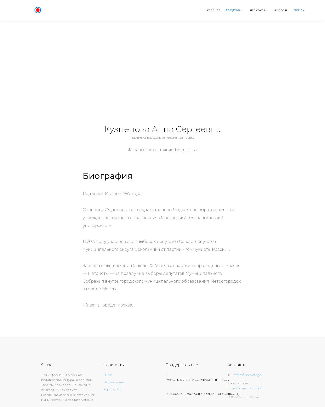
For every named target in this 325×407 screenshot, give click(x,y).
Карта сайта (112, 389)
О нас (107, 375)
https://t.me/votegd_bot (245, 388)
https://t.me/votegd (247, 375)
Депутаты (257, 10)
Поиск (299, 10)
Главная (214, 10)
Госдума (233, 10)
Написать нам (113, 382)
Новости (281, 10)
